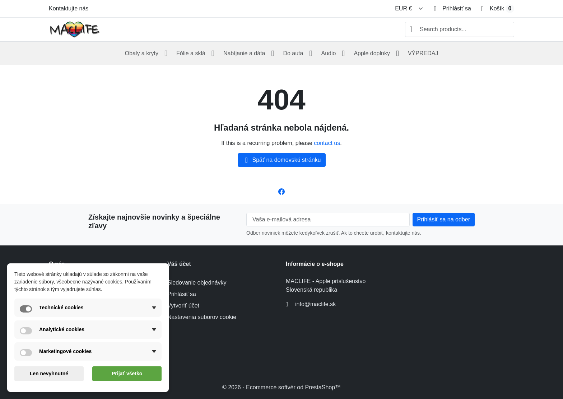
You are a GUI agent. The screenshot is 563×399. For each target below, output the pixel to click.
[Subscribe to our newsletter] (444, 219)
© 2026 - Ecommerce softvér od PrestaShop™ (281, 387)
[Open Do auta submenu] (310, 53)
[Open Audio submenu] (343, 53)
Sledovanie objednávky (197, 283)
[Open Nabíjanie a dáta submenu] (272, 53)
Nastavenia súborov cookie (201, 317)
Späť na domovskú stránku (281, 160)
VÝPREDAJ (423, 53)
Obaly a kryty (141, 53)
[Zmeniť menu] (409, 8)
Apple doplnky (372, 53)
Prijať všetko (127, 373)
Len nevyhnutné (49, 373)
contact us (327, 143)
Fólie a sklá (190, 53)
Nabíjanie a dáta (244, 53)
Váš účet (179, 264)
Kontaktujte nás (68, 8)
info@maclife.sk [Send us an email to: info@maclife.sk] (315, 304)
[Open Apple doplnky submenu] (397, 53)
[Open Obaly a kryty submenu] (166, 53)
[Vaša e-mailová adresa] (328, 219)
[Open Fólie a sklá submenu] (213, 53)
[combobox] (459, 29)
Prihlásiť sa (181, 294)
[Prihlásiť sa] (452, 8)
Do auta (293, 53)
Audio (328, 53)
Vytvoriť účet (183, 305)
